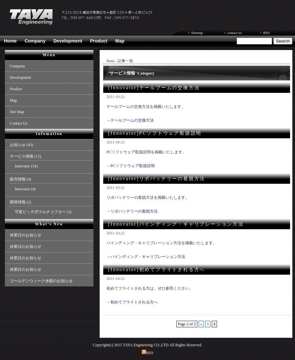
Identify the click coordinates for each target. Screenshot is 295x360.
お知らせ (18, 145)
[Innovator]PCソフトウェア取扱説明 (155, 133)
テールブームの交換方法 (132, 120)
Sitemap (197, 33)
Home (10, 40)
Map (120, 40)
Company (35, 40)
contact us (234, 33)
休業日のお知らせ (25, 235)
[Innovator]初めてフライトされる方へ (156, 269)
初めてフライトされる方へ (134, 302)
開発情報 (18, 202)
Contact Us (19, 123)
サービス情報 (21, 156)
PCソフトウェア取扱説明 (132, 165)
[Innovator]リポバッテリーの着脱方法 (156, 178)
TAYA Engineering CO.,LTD (145, 345)
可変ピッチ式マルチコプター (40, 212)
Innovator (22, 166)
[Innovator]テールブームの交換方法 (154, 87)
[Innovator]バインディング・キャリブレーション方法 (176, 224)
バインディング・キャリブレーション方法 (147, 256)
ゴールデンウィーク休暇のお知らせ (41, 281)
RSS (266, 33)
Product (99, 40)
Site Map (17, 112)
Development (67, 40)
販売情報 (18, 179)
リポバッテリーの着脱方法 (134, 211)
